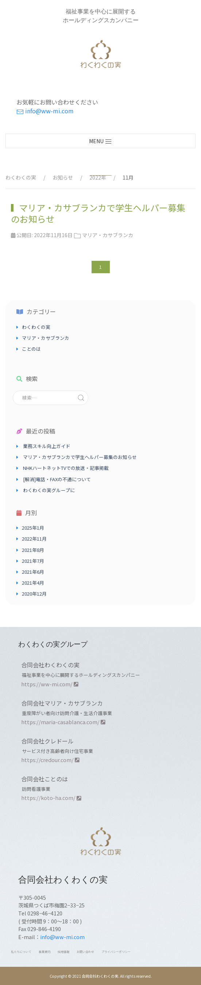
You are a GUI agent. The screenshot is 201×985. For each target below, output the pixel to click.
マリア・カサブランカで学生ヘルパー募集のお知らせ (98, 213)
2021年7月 (33, 560)
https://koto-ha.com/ (51, 797)
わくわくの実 (36, 326)
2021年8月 (33, 549)
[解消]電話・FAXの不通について (57, 479)
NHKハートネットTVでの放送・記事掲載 (66, 467)
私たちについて (21, 952)
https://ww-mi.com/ (49, 684)
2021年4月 (33, 582)
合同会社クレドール (47, 741)
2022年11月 (34, 538)
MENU (100, 141)
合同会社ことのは (44, 778)
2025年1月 (33, 527)
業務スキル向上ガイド (46, 446)
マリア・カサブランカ (45, 337)
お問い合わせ (85, 952)
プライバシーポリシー (116, 952)
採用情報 (63, 952)
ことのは (31, 348)
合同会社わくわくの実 (50, 664)
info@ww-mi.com (45, 110)
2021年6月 (33, 571)
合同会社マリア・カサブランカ (62, 703)
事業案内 (44, 952)
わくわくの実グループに (49, 490)
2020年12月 (34, 593)
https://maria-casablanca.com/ (63, 722)
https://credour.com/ (50, 760)
